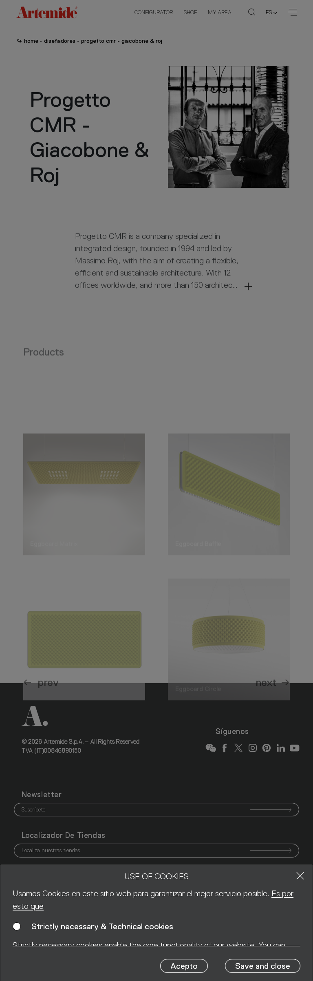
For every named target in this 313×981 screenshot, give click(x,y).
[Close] (300, 875)
